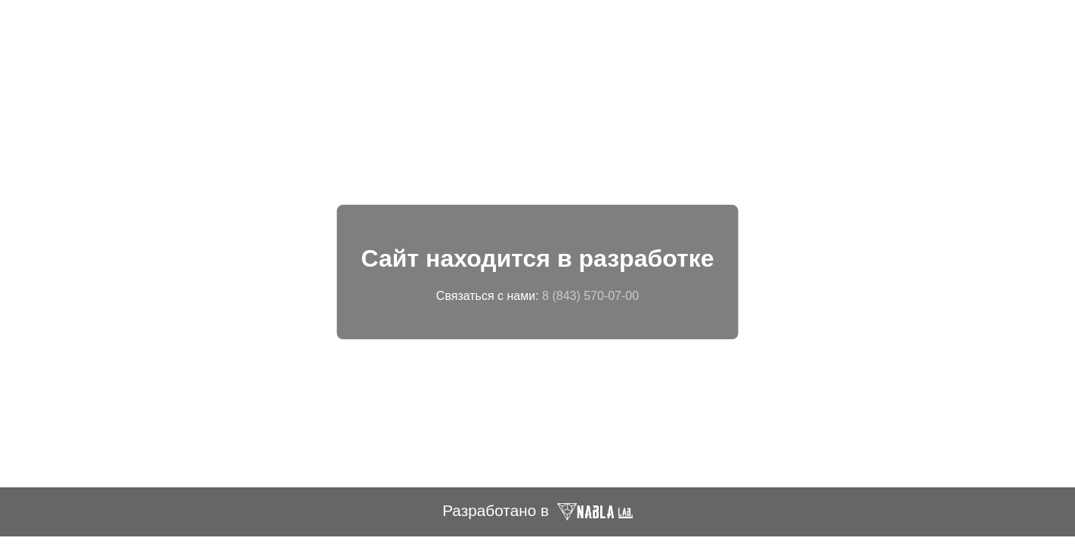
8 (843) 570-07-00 (590, 295)
